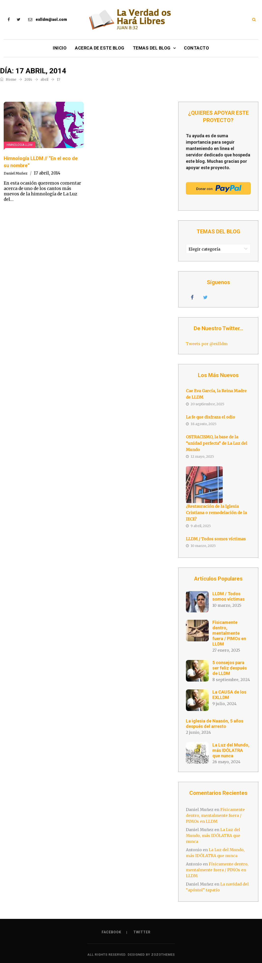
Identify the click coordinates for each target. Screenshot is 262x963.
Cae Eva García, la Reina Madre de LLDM (216, 394)
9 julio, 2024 (224, 703)
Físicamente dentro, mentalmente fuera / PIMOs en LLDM (229, 633)
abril (44, 79)
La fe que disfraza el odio (210, 417)
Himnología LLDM (19, 145)
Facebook (111, 932)
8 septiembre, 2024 (231, 679)
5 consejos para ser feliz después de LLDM (229, 668)
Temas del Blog (152, 48)
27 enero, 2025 (226, 650)
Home (8, 79)
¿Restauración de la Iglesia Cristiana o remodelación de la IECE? (216, 512)
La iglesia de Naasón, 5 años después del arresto (214, 723)
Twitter (142, 932)
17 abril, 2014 (47, 173)
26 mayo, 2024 (226, 761)
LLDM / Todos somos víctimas (216, 538)
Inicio (60, 48)
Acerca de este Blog (99, 48)
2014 (28, 79)
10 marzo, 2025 (226, 605)
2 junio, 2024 (198, 732)
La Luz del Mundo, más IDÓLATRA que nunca (230, 750)
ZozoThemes (163, 954)
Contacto (196, 48)
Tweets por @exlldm (206, 343)
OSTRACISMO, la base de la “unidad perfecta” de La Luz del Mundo (216, 443)
